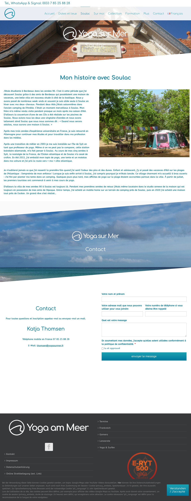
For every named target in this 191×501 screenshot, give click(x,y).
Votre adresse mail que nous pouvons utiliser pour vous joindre (122, 307)
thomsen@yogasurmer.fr (50, 345)
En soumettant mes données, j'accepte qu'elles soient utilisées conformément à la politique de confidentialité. (144, 342)
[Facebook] (49, 447)
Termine (104, 421)
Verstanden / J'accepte (178, 490)
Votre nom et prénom (113, 294)
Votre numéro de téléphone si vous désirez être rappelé (163, 307)
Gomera (104, 434)
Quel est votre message (114, 320)
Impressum (12, 460)
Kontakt (10, 454)
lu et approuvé (111, 348)
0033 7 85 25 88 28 (55, 3)
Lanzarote (105, 441)
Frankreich (105, 428)
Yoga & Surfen (107, 447)
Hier (119, 483)
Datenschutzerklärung (18, 467)
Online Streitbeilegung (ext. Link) (23, 473)
